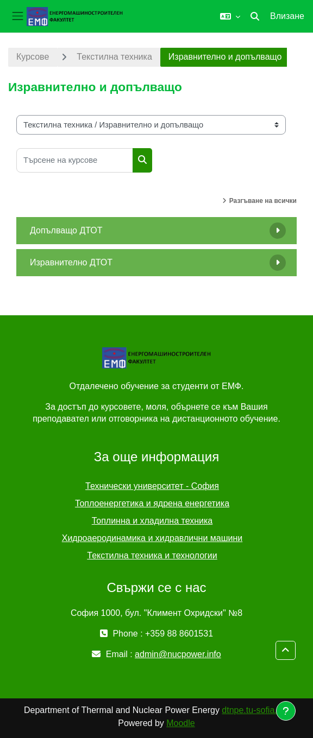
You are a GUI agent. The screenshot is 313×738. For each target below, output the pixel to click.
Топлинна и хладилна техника (152, 520)
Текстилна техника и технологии (152, 555)
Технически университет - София (152, 486)
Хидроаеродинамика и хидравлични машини (152, 538)
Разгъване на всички (263, 201)
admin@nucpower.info (178, 654)
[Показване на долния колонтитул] (286, 711)
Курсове (32, 56)
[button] (230, 16)
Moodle (180, 723)
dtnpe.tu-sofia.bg (254, 710)
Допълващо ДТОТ (66, 230)
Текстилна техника (114, 56)
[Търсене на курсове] (74, 160)
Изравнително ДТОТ (71, 262)
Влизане (287, 16)
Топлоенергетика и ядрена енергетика (152, 503)
